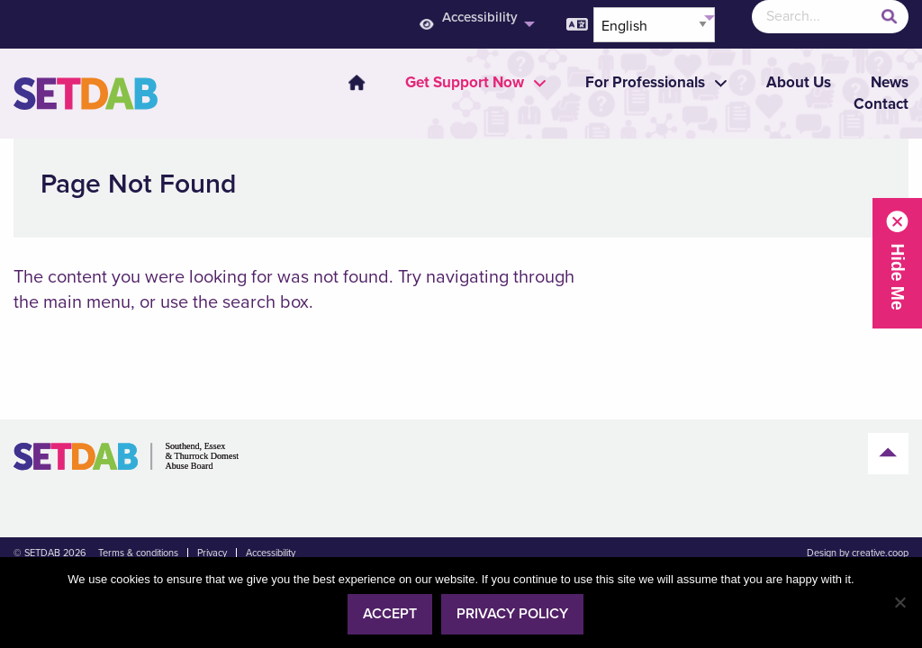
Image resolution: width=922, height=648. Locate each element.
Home (357, 83)
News (889, 82)
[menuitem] (346, 83)
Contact (881, 104)
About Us (798, 82)
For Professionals (645, 82)
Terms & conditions (138, 553)
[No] (899, 602)
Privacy (212, 553)
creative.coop (880, 553)
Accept (390, 614)
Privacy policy (512, 614)
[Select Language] (654, 24)
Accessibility (270, 553)
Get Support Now (464, 82)
